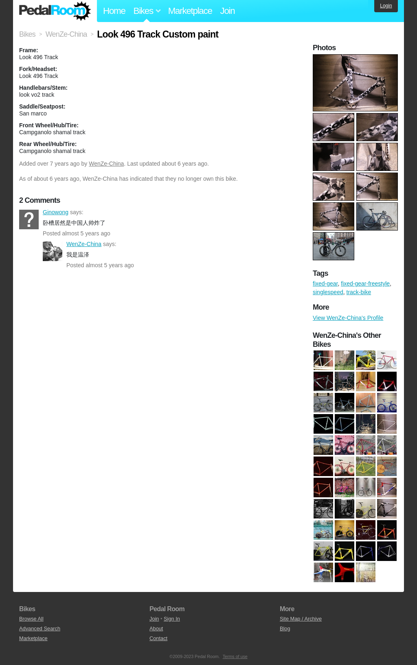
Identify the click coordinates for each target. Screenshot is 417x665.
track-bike (359, 292)
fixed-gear (325, 283)
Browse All (31, 619)
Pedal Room (55, 11)
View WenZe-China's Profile (348, 318)
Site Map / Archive (301, 619)
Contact (158, 638)
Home (114, 11)
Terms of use (235, 656)
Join (227, 11)
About (156, 628)
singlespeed (328, 292)
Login (386, 6)
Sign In (172, 619)
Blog (285, 628)
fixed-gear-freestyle (365, 283)
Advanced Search (39, 628)
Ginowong (29, 219)
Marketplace (190, 11)
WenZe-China (106, 163)
